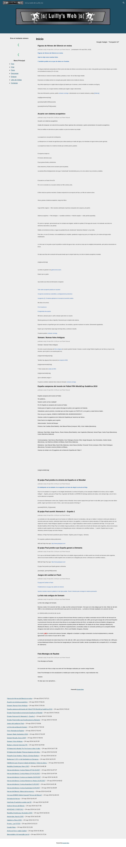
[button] (123, 2)
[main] (19, 38)
